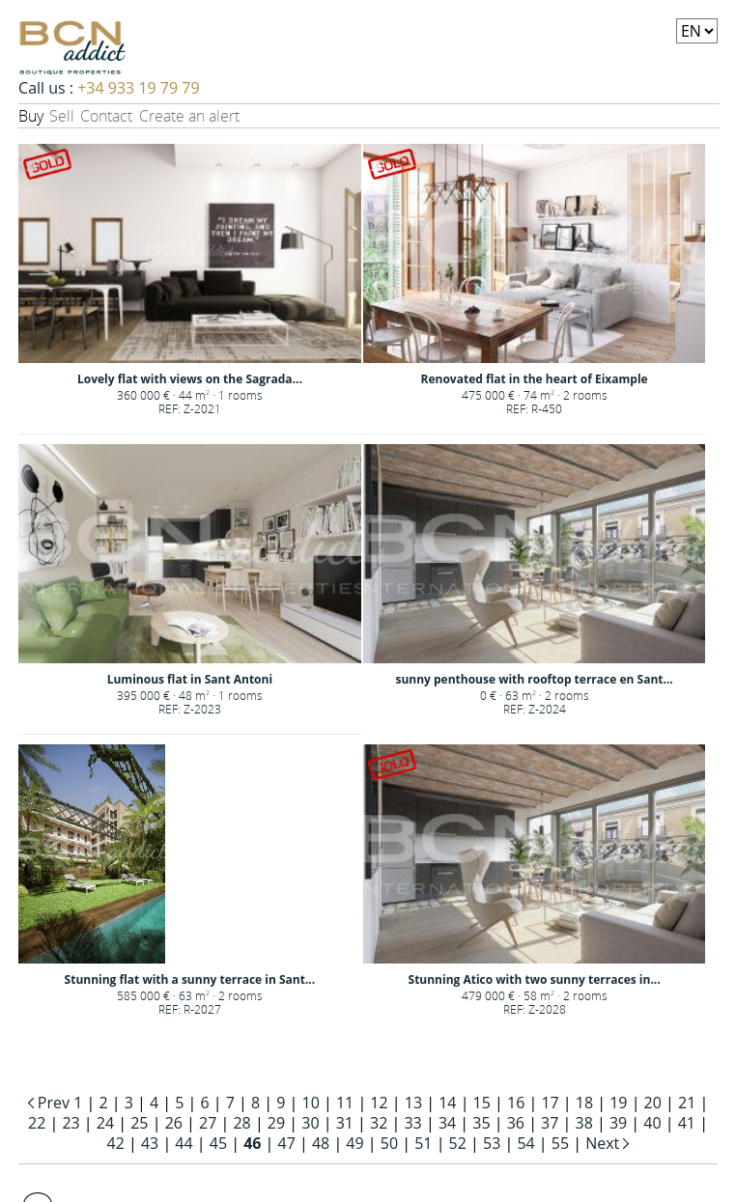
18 (584, 1102)
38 (584, 1122)
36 (515, 1122)
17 (549, 1102)
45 (218, 1143)
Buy (30, 116)
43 (149, 1143)
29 (276, 1122)
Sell (61, 116)
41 (686, 1122)
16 (515, 1102)
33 (412, 1122)
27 (207, 1122)
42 (116, 1143)
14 (447, 1102)
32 (378, 1122)
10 (311, 1102)
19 (618, 1102)
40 (652, 1122)
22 (36, 1122)
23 (70, 1122)
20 (653, 1102)
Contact (106, 116)
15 (482, 1102)
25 (139, 1122)
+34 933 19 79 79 (138, 87)
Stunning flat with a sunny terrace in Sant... (190, 979)
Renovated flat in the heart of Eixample (534, 379)
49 (354, 1143)
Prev (54, 1102)
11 (345, 1102)
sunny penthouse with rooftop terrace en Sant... (533, 679)
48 (320, 1143)
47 (287, 1143)
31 (345, 1122)
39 (618, 1122)
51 (423, 1143)
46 (252, 1143)
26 (174, 1122)
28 (241, 1122)
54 (525, 1143)
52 (458, 1143)
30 (310, 1122)
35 (481, 1122)
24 (105, 1122)
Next (604, 1143)
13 (413, 1102)
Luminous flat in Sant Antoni (189, 679)
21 (686, 1102)
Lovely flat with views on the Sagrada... (189, 379)
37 (549, 1122)
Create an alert (189, 116)
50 (389, 1143)
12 (378, 1102)
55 (560, 1143)
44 (183, 1143)
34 (447, 1122)
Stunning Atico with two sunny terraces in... (535, 979)
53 (491, 1143)
